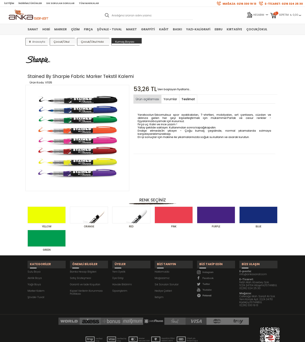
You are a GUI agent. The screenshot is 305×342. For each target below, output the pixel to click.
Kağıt (164, 29)
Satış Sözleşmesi (80, 255)
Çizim (75, 29)
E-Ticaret (140, 336)
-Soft (129, 336)
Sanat (33, 29)
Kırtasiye (234, 29)
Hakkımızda (162, 249)
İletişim (9, 3)
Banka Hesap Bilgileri (83, 249)
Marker (60, 29)
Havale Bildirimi (122, 261)
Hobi (46, 29)
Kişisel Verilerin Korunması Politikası (86, 269)
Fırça (88, 29)
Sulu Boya (34, 249)
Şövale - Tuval (109, 29)
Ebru (218, 29)
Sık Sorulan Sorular (60, 3)
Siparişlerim (119, 268)
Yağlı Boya (34, 261)
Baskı (177, 29)
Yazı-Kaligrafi (198, 29)
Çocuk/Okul (256, 29)
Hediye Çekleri (163, 268)
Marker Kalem (36, 268)
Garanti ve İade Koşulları (85, 261)
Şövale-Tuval (36, 274)
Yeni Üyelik (118, 249)
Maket (131, 29)
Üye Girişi (117, 255)
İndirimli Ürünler (30, 3)
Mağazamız (162, 255)
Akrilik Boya (35, 255)
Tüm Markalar (89, 3)
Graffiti (148, 29)
